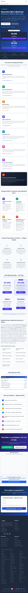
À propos (16, 538)
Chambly (11, 557)
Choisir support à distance (14, 481)
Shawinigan (12, 563)
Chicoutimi (12, 580)
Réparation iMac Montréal (6, 352)
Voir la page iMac (5, 110)
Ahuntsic (2, 568)
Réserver (14, 38)
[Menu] (26, 1)
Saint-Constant (3, 583)
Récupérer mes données (7, 153)
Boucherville (21, 556)
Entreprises (16, 526)
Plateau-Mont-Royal (13, 568)
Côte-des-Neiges (13, 566)
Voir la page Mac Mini (6, 125)
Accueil (16, 522)
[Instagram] (5, 534)
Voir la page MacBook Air (7, 95)
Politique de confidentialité (19, 545)
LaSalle (20, 569)
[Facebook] (7, 534)
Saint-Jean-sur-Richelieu (5, 559)
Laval (11, 551)
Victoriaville (21, 563)
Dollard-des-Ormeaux (22, 577)
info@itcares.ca (4, 530)
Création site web (17, 540)
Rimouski (2, 565)
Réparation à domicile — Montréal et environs (6, 365)
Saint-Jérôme (12, 554)
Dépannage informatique (5, 538)
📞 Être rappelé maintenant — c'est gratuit (14, 508)
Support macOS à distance (7, 140)
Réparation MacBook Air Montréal (19, 349)
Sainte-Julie (12, 574)
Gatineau (20, 560)
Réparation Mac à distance (20, 361)
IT (3, 1)
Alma (11, 565)
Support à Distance (4, 542)
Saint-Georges (21, 565)
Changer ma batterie (6, 183)
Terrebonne (21, 553)
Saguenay (2, 563)
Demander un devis (20, 447)
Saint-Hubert (3, 574)
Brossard (2, 553)
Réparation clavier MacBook (20, 355)
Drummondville (12, 560)
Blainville (20, 554)
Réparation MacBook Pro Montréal (6, 349)
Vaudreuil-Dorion (3, 557)
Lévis (20, 562)
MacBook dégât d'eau (6, 358)
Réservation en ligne (4, 545)
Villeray (11, 569)
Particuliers (16, 524)
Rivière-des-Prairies (13, 571)
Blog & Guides (17, 528)
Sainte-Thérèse (3, 580)
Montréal (2, 551)
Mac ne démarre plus (19, 358)
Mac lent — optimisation (6, 361)
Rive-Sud (11, 553)
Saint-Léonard (21, 571)
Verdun (2, 571)
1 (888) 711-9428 (5, 23)
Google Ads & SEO (17, 542)
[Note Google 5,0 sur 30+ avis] (14, 30)
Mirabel (2, 577)
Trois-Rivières (3, 562)
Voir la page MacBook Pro (7, 80)
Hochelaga (3, 569)
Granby (20, 559)
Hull (19, 580)
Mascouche (12, 577)
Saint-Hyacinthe (12, 559)
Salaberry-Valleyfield (22, 557)
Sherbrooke (3, 560)
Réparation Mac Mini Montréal (20, 352)
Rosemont (20, 566)
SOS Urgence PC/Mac (4, 540)
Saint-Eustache (3, 556)
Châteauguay (12, 556)
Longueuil (20, 551)
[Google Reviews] (10, 534)
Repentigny (3, 554)
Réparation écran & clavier (7, 168)
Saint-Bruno (21, 574)
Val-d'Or (2, 566)
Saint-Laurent (21, 568)
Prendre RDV (15, 23)
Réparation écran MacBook (7, 355)
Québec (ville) (12, 562)
